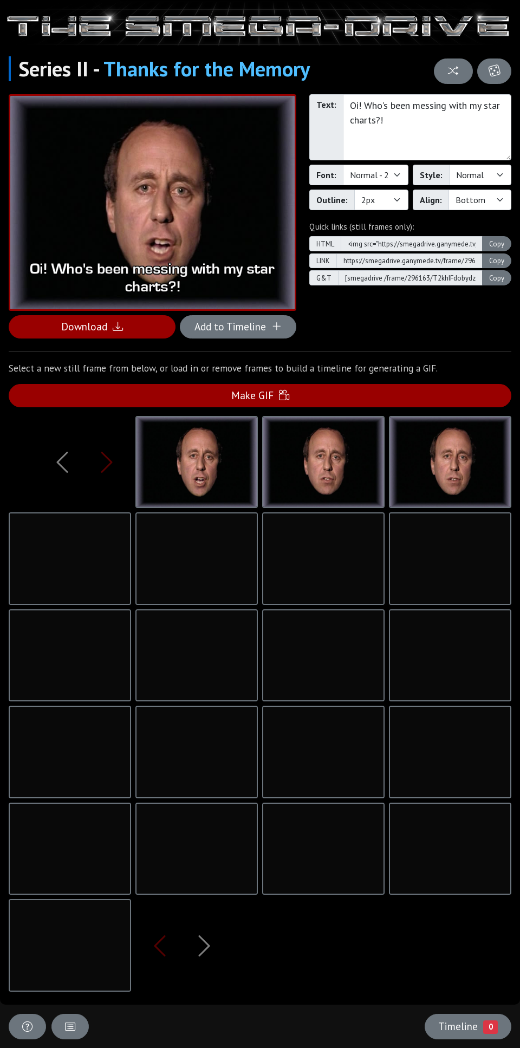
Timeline (468, 1026)
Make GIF (260, 395)
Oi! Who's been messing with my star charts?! (427, 127)
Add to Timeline (238, 326)
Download (92, 326)
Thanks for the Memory (206, 68)
